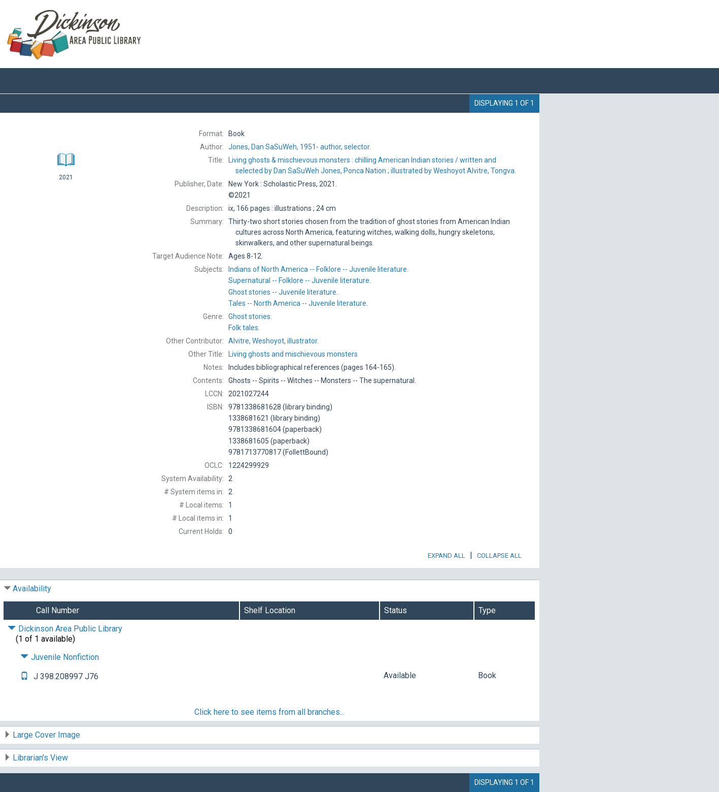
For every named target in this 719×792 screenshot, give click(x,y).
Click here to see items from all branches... (269, 712)
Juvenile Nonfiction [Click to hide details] (59, 657)
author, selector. (299, 147)
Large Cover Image (46, 735)
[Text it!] (24, 676)
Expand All (446, 555)
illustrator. (273, 341)
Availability (32, 588)
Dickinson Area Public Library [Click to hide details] (65, 628)
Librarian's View (40, 758)
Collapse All (499, 555)
